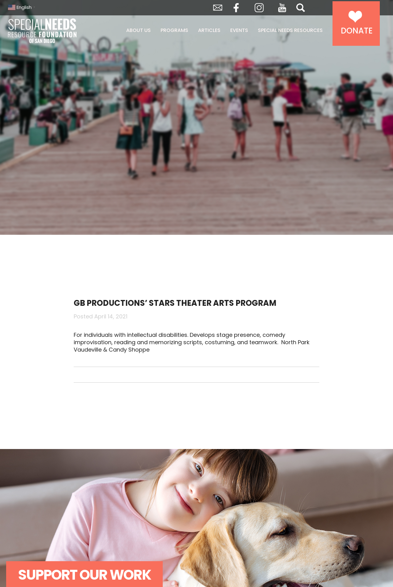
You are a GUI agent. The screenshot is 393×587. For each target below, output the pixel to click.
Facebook (236, 7)
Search (300, 7)
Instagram (259, 7)
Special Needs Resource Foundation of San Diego (58, 30)
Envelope (217, 7)
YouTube (282, 7)
